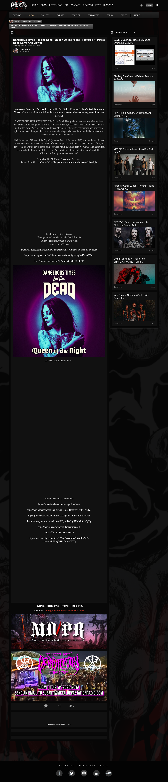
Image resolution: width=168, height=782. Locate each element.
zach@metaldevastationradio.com (64, 610)
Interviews (53, 605)
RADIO (35, 5)
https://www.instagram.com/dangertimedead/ (59, 527)
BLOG (44, 5)
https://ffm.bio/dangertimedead (59, 532)
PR (66, 5)
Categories (26, 21)
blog (31, 15)
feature (37, 21)
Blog (17, 21)
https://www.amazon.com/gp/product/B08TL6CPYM (59, 261)
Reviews (40, 605)
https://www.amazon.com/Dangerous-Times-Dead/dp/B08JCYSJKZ (59, 510)
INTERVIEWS (55, 5)
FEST (98, 5)
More (138, 15)
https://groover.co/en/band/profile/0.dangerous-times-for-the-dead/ (59, 515)
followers (93, 15)
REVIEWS (88, 5)
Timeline (17, 15)
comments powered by (59, 724)
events (60, 15)
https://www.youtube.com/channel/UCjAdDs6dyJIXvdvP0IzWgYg (59, 521)
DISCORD (108, 5)
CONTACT (75, 5)
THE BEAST (25, 49)
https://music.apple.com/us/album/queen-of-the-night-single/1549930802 (59, 255)
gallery (45, 15)
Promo (65, 605)
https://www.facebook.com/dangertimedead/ (59, 504)
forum (110, 15)
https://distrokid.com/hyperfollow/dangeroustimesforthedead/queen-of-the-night (59, 162)
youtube (76, 15)
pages (124, 15)
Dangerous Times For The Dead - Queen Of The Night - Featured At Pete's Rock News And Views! (49, 26)
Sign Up (149, 5)
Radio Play (77, 605)
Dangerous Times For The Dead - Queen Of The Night (41, 109)
